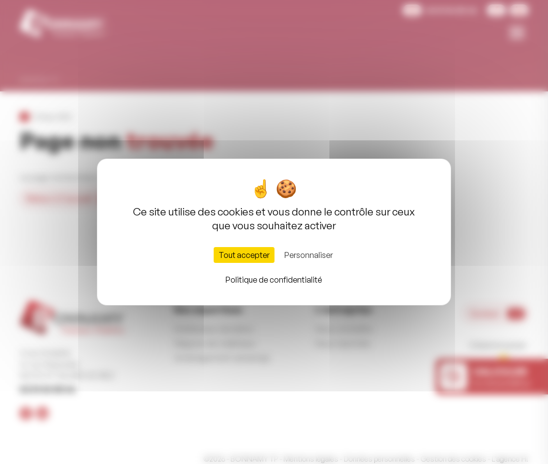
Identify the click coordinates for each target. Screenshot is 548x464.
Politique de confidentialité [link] (274, 280)
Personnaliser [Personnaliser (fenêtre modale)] (308, 255)
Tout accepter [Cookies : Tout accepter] (244, 255)
